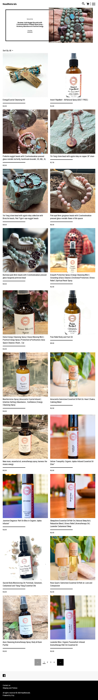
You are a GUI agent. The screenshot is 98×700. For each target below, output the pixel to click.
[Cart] (88, 4)
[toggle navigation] (93, 4)
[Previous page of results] (38, 662)
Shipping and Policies (10, 688)
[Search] (83, 4)
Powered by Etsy (8, 695)
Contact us (6, 685)
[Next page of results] (60, 662)
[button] (11, 50)
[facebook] (4, 675)
